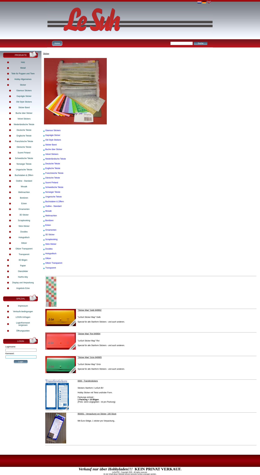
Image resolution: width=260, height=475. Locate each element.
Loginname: (10, 347)
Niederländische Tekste (24, 124)
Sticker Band (24, 107)
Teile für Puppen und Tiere (22, 73)
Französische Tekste (24, 141)
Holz (23, 62)
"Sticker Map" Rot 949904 (89, 334)
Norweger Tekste (24, 164)
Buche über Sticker (24, 113)
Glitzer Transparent (24, 249)
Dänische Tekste (24, 147)
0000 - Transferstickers (88, 381)
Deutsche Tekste (24, 130)
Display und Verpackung (23, 282)
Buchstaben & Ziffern (24, 175)
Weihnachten (24, 192)
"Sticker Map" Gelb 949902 (89, 310)
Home (57, 43)
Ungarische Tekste (24, 169)
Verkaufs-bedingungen (23, 311)
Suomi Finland (24, 153)
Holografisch (24, 237)
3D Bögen (23, 260)
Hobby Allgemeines (23, 79)
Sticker (23, 85)
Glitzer (24, 243)
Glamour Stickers (24, 90)
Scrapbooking (24, 220)
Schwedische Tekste (24, 158)
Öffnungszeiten (23, 331)
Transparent (24, 254)
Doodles (24, 232)
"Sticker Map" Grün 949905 (90, 357)
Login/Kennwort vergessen (23, 324)
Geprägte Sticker (24, 96)
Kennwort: (9, 353)
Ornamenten (24, 209)
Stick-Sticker (24, 226)
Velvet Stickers (24, 119)
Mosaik (24, 186)
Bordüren (24, 198)
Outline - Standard (24, 181)
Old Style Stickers (24, 102)
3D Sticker (24, 215)
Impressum (23, 306)
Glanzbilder (23, 271)
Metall (23, 68)
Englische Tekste (24, 136)
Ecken (24, 203)
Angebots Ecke (23, 288)
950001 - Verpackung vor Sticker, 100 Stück (97, 414)
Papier (23, 265)
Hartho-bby (23, 277)
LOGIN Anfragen (23, 317)
